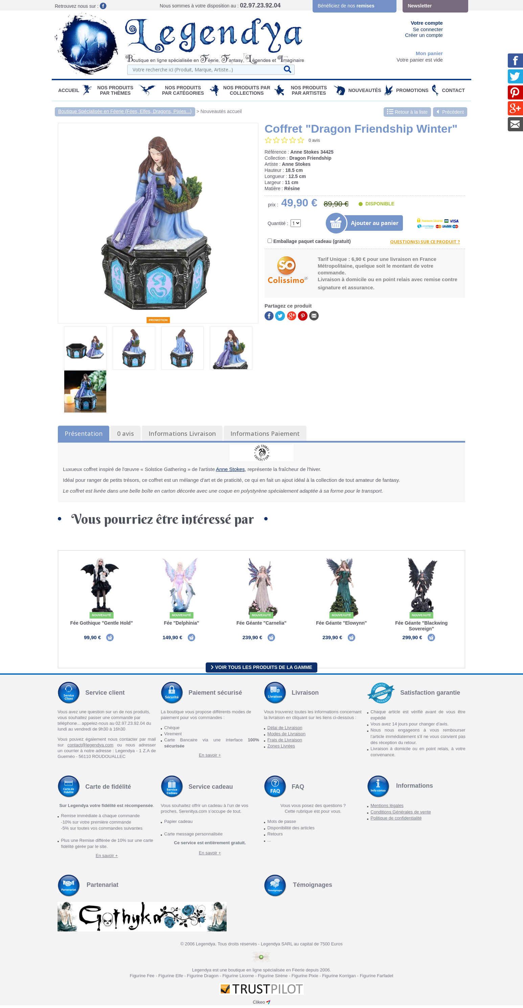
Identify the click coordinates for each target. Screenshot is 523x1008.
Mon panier (429, 53)
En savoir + (210, 757)
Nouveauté (101, 615)
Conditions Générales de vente (400, 814)
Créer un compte (424, 35)
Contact (453, 90)
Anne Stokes (230, 469)
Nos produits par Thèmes (115, 90)
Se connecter (428, 29)
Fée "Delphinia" (181, 623)
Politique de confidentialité (396, 820)
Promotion (158, 320)
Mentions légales (387, 808)
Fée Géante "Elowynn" (341, 623)
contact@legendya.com (90, 747)
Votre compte (427, 23)
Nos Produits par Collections (246, 90)
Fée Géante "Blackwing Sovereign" (421, 625)
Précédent (450, 112)
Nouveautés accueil (221, 111)
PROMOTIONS (412, 90)
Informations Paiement (265, 433)
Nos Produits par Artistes (309, 90)
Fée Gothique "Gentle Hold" (101, 623)
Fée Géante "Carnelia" (261, 623)
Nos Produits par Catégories (183, 90)
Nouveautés (364, 90)
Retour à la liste (407, 112)
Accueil (68, 90)
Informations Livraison (182, 433)
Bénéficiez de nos (346, 5)
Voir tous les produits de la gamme (261, 670)
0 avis (125, 433)
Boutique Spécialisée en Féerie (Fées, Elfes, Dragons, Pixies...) (125, 111)
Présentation (84, 433)
